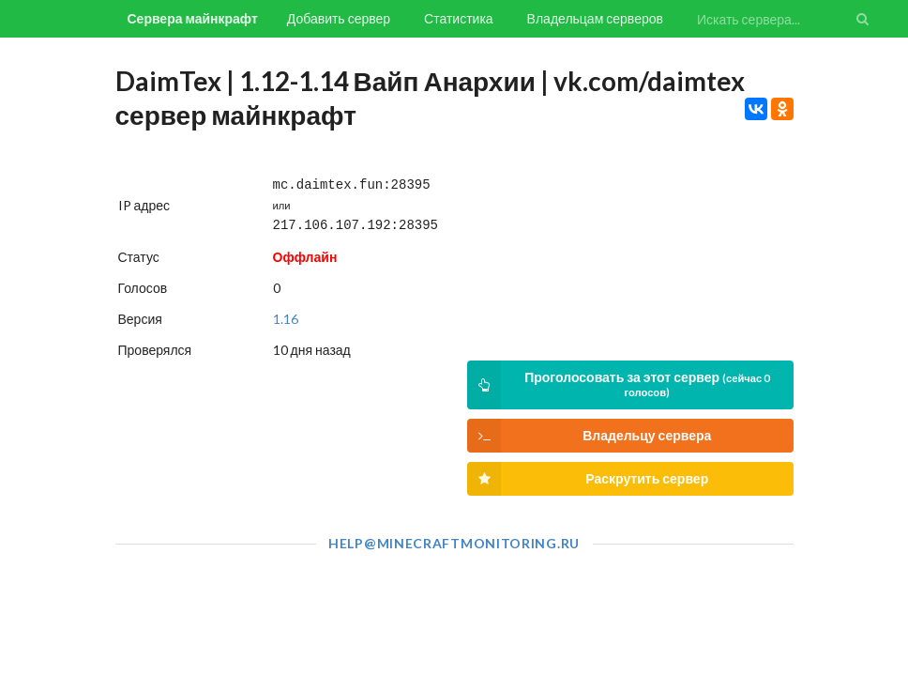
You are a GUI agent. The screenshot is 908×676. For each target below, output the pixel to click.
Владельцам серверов (595, 18)
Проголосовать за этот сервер (618, 385)
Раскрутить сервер (587, 479)
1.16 (285, 315)
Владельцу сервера (589, 436)
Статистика (458, 18)
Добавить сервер (338, 18)
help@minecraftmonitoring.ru (454, 543)
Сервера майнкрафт (193, 18)
